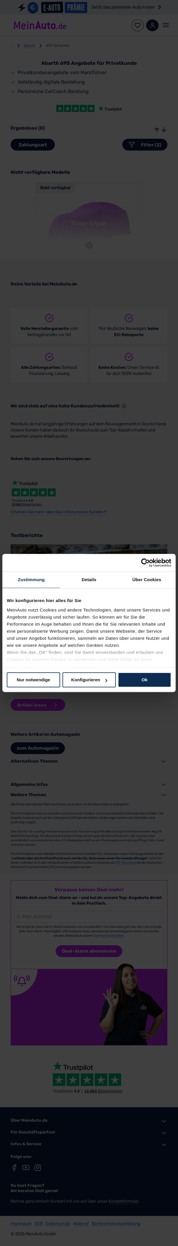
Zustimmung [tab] (31, 579)
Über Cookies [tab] (146, 579)
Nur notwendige (33, 679)
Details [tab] (89, 579)
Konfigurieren (89, 679)
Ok (144, 679)
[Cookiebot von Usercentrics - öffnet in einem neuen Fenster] (145, 562)
